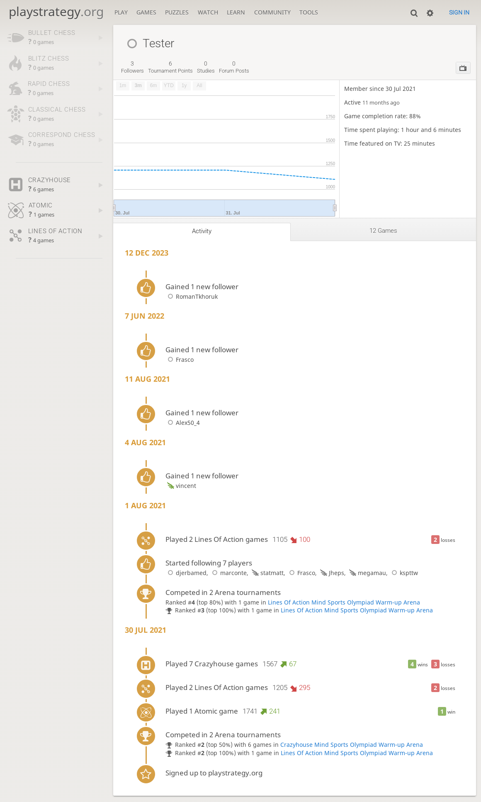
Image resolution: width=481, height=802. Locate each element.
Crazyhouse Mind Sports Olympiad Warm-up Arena (351, 744)
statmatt (267, 573)
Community (272, 12)
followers (132, 67)
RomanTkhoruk (191, 296)
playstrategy (56, 11)
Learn (236, 12)
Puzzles (177, 12)
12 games (383, 230)
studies (206, 67)
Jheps (331, 573)
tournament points (170, 67)
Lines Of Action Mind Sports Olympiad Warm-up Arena (344, 602)
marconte (228, 573)
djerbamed (185, 573)
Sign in (459, 12)
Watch (208, 12)
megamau (366, 573)
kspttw (403, 573)
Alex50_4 (182, 423)
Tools (308, 12)
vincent (180, 486)
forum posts (234, 67)
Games (146, 12)
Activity (201, 231)
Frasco (179, 359)
